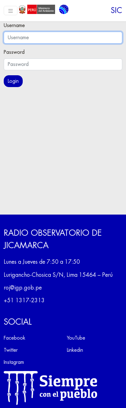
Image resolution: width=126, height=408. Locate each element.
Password (14, 52)
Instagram (14, 362)
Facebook (14, 338)
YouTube (76, 338)
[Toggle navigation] (10, 10)
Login (13, 81)
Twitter (11, 350)
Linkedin (75, 350)
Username (14, 25)
